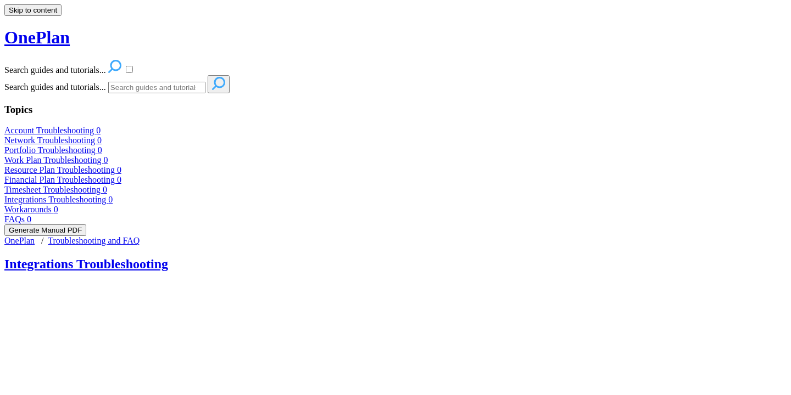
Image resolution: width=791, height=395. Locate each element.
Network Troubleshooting (53, 140)
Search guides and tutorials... (55, 87)
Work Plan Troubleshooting (56, 160)
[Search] (156, 87)
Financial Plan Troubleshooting (62, 179)
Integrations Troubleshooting (58, 199)
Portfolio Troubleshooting (53, 150)
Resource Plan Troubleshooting (62, 169)
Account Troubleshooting (52, 130)
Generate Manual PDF (45, 230)
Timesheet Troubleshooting (55, 189)
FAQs (17, 219)
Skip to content (33, 10)
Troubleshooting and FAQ (94, 240)
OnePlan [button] (37, 37)
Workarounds (31, 209)
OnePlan (19, 240)
